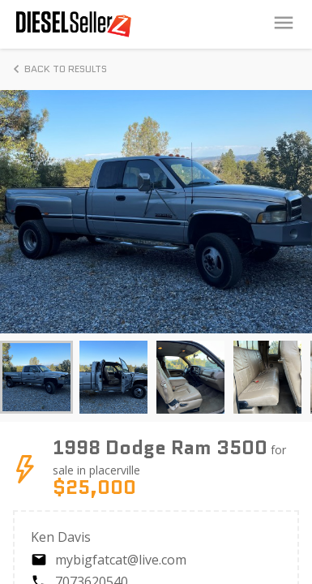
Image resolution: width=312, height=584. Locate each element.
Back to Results (57, 69)
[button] (36, 377)
